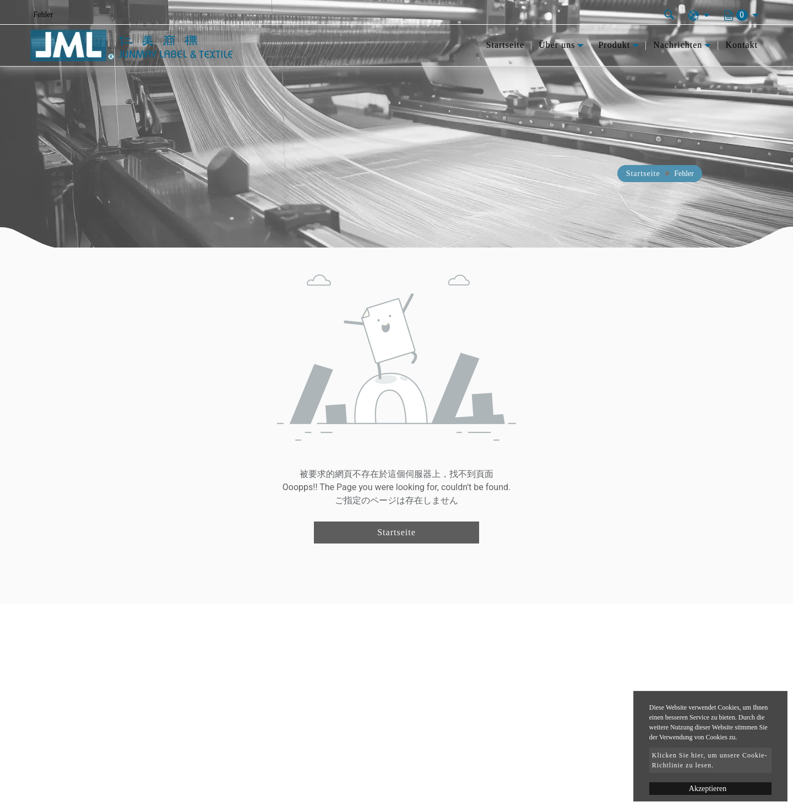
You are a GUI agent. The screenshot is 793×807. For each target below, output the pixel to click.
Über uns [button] (557, 45)
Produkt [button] (614, 45)
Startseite (505, 45)
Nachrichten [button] (677, 45)
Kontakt (741, 45)
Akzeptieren (707, 788)
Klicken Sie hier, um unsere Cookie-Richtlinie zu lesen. (710, 760)
